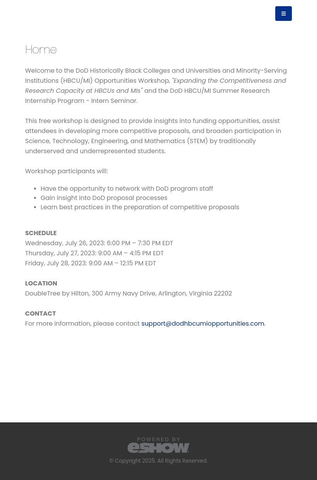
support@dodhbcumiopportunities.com (202, 323)
